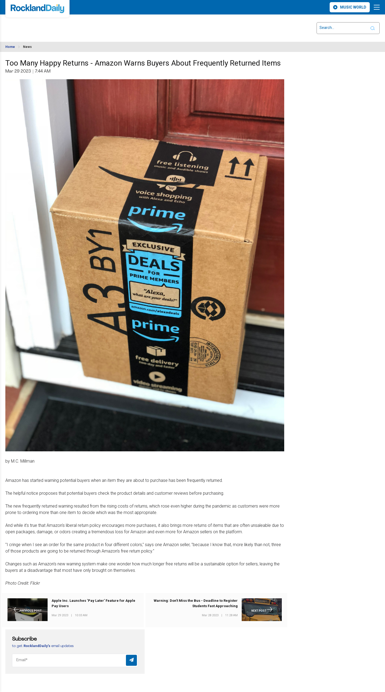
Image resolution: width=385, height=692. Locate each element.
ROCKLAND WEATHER (53, 25)
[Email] (75, 660)
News (27, 47)
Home (10, 47)
